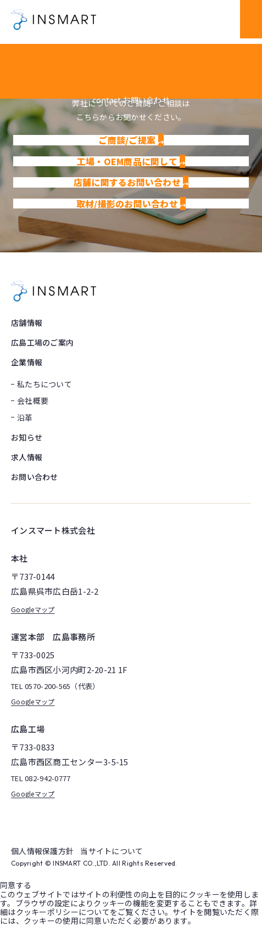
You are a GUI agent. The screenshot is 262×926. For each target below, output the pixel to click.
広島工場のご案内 (42, 342)
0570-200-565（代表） (62, 686)
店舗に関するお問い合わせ (131, 182)
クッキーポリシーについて (63, 911)
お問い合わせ (34, 476)
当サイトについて (111, 850)
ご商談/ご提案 (130, 139)
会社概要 (32, 400)
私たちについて (44, 384)
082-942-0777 (47, 779)
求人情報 (26, 456)
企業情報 (26, 362)
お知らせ (26, 437)
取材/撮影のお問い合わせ (131, 203)
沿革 (25, 417)
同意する (15, 884)
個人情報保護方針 (42, 850)
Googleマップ (33, 609)
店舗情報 (26, 322)
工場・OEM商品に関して (131, 161)
